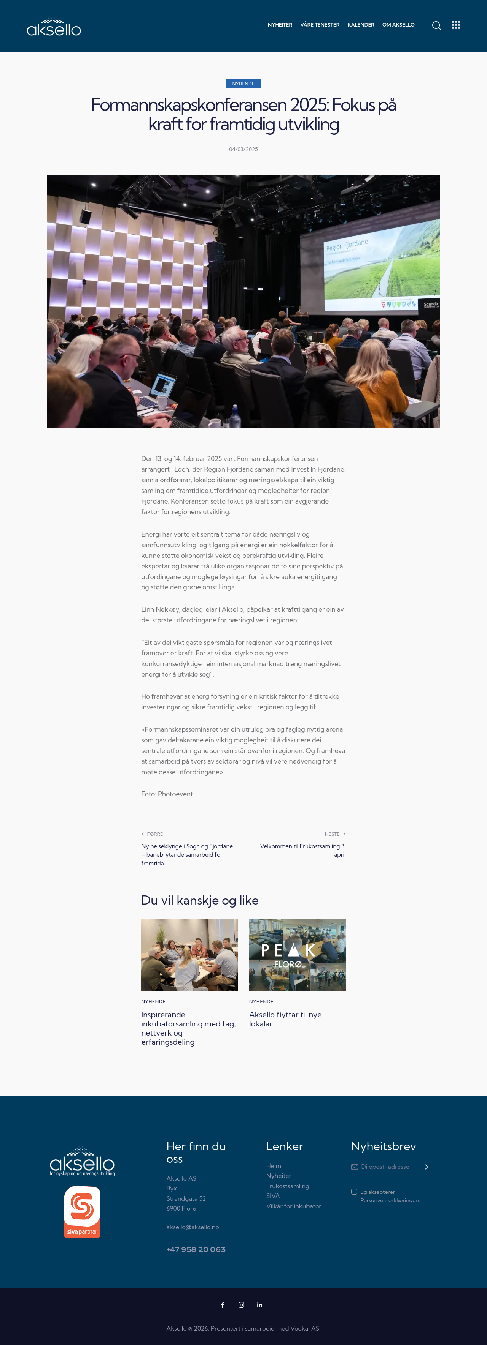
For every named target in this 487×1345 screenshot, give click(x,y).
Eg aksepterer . (390, 1196)
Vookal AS (304, 1328)
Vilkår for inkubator (293, 1206)
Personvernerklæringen (390, 1200)
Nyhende (243, 84)
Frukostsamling (287, 1186)
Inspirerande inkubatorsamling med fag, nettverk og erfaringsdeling (188, 1028)
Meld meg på (422, 1167)
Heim (273, 1166)
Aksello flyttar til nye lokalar (285, 1019)
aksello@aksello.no (193, 1227)
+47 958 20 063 (196, 1250)
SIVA (273, 1196)
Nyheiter (278, 1175)
